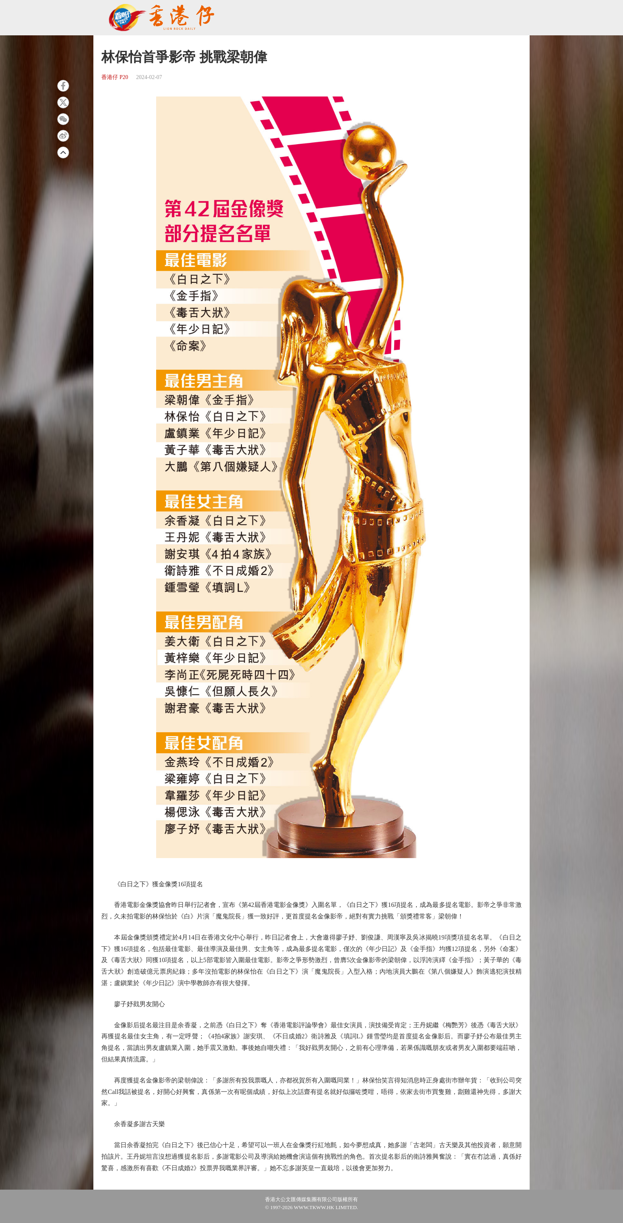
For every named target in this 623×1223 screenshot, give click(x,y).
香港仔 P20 (114, 77)
